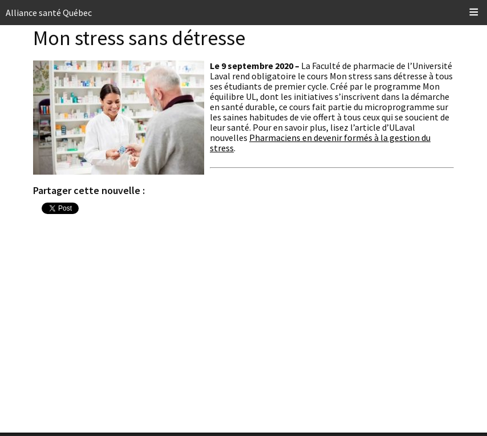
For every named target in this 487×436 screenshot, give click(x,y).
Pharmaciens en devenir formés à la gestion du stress (320, 143)
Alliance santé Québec (49, 12)
